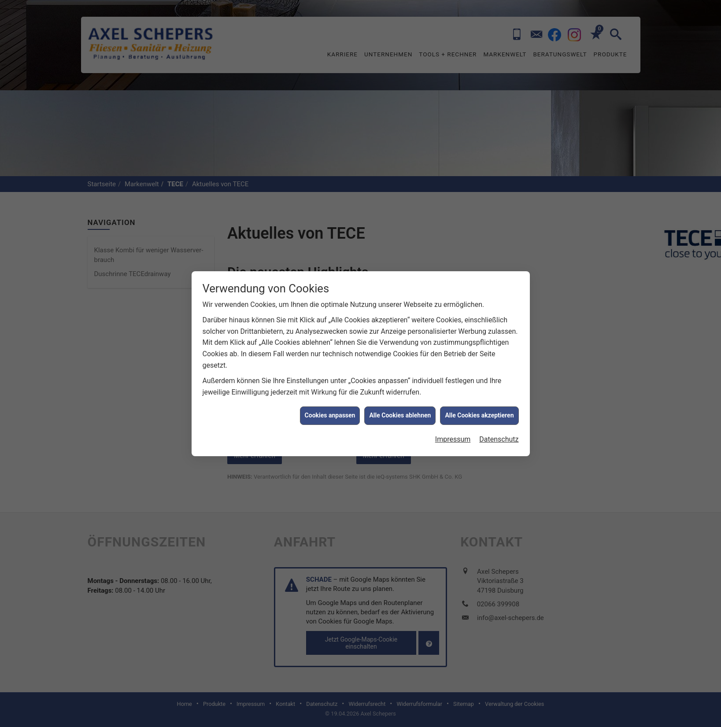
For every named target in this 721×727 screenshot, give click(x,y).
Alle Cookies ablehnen (400, 256)
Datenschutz (498, 280)
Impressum (453, 280)
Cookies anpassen (330, 256)
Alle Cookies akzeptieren (479, 256)
